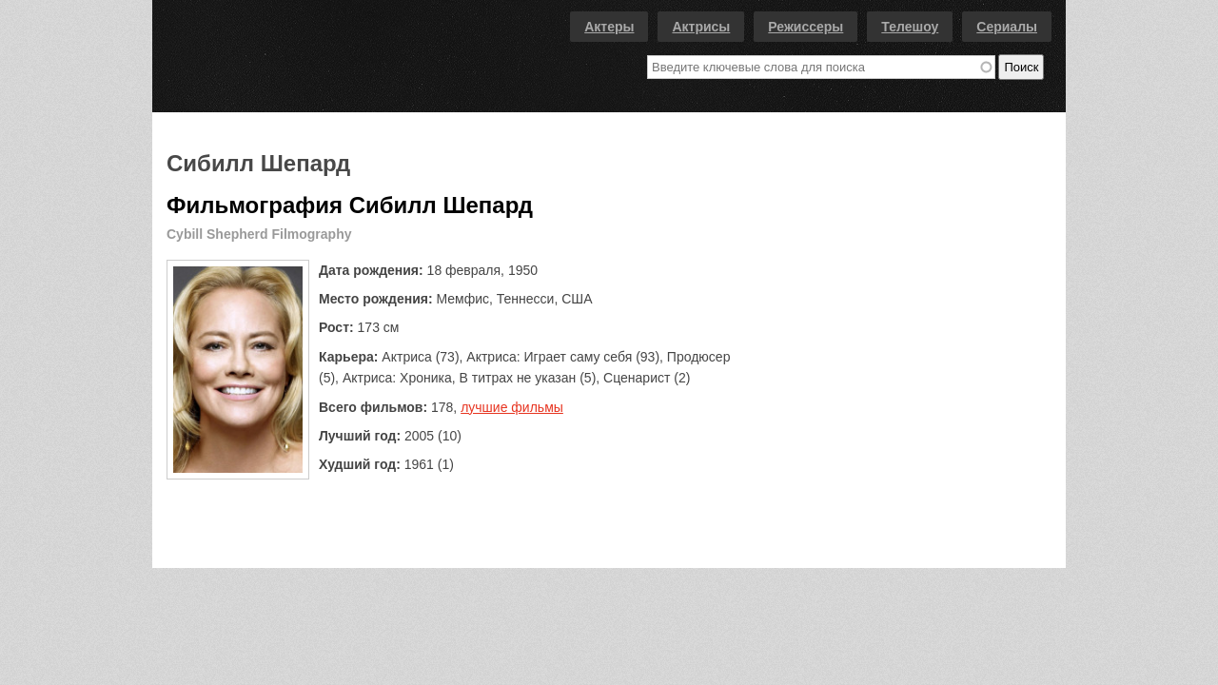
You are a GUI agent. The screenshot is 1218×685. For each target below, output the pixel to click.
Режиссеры (805, 26)
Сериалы (1006, 26)
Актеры (609, 26)
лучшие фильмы (512, 407)
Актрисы (701, 26)
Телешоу (909, 26)
